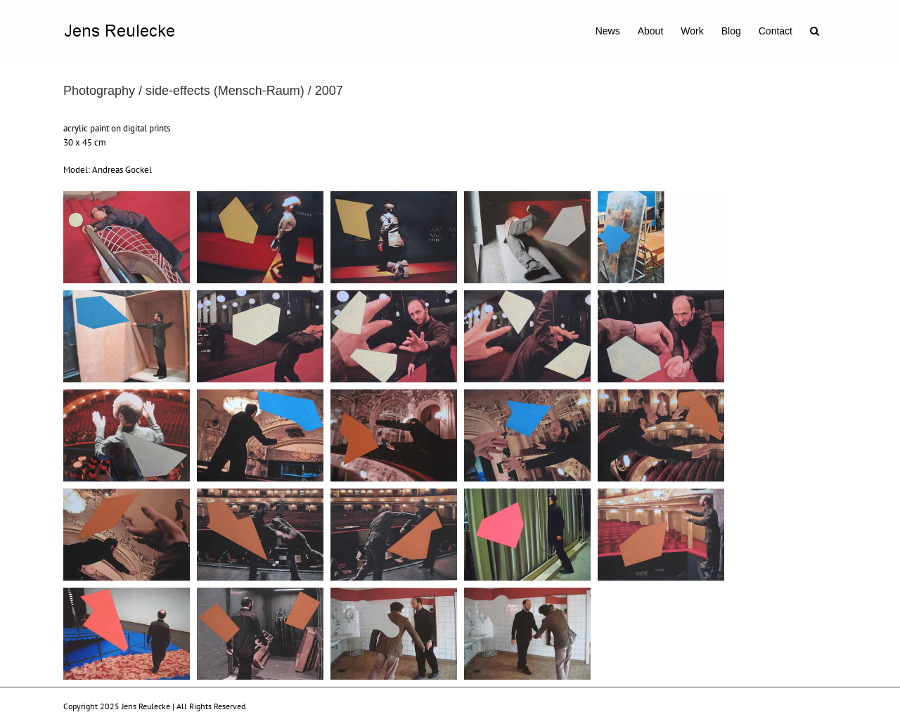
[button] (814, 29)
